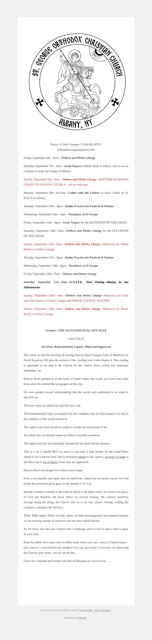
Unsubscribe (86, 610)
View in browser (102, 610)
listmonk (82, 617)
